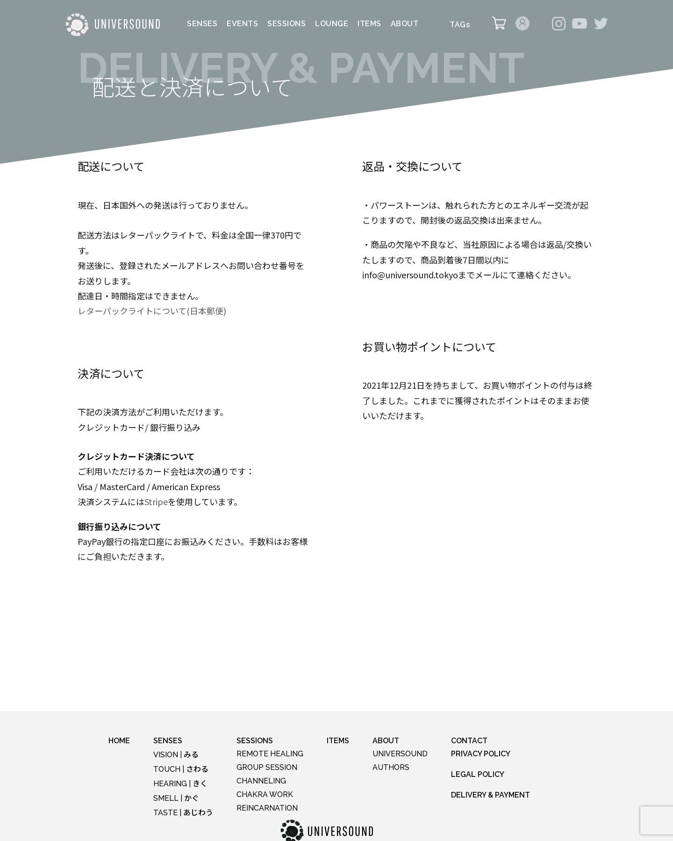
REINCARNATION (267, 808)
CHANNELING (261, 780)
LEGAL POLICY (477, 774)
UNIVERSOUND (400, 753)
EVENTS (242, 24)
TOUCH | (180, 769)
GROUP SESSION (266, 767)
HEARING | (180, 783)
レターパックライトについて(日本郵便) (152, 310)
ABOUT (405, 24)
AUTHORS (390, 767)
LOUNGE (331, 24)
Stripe (156, 501)
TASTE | (183, 812)
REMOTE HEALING (269, 753)
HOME (119, 740)
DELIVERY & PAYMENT (490, 794)
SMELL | (176, 798)
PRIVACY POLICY (480, 753)
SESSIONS (286, 24)
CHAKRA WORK (264, 794)
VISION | (176, 754)
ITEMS (369, 24)
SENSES (202, 24)
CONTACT (469, 740)
